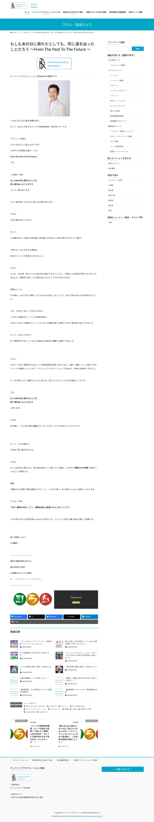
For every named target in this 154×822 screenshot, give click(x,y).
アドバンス (114, 85)
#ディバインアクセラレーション (36, 709)
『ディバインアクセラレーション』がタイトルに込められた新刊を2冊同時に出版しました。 (81, 655)
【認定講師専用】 (63, 760)
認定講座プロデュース (118, 121)
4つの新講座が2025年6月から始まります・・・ (34, 654)
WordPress (63, 816)
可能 (110, 222)
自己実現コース (114, 60)
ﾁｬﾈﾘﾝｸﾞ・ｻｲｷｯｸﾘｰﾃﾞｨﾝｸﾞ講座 (121, 136)
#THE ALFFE (53, 706)
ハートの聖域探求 (116, 146)
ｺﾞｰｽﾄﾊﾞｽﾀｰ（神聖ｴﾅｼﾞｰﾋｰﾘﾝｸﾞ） (122, 131)
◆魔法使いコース (115, 126)
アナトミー (114, 95)
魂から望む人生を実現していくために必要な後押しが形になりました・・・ (81, 642)
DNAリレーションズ (117, 100)
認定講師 (111, 168)
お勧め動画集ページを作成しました (33, 678)
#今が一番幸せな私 (78, 706)
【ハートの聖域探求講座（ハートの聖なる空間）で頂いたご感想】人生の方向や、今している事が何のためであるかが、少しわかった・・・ (39, 733)
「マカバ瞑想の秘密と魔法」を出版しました (36, 667)
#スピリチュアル (55, 709)
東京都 (110, 190)
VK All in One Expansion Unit (93, 816)
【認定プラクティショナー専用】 (85, 760)
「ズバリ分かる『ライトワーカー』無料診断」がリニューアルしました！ (36, 642)
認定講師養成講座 (116, 116)
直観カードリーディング (119, 151)
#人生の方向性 (30, 712)
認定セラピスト (114, 163)
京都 (110, 210)
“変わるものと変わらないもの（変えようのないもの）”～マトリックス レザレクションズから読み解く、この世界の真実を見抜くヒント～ (68, 733)
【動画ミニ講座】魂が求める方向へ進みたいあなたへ (81, 679)
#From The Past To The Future (36, 706)
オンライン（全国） (115, 180)
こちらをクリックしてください (27, 578)
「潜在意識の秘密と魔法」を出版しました (81, 666)
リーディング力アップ (118, 90)
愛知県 (110, 200)
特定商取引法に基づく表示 (42, 760)
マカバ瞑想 (114, 141)
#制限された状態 (85, 709)
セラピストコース (115, 70)
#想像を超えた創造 (70, 709)
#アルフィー (65, 706)
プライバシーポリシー (20, 760)
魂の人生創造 (115, 111)
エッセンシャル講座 (117, 65)
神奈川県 (111, 195)
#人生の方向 (43, 712)
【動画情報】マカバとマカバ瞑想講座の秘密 (81, 690)
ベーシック (114, 75)
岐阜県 (110, 205)
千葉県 (110, 185)
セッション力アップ (117, 106)
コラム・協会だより (30, 703)
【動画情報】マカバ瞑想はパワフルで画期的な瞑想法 (36, 690)
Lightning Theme (76, 816)
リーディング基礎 (116, 80)
